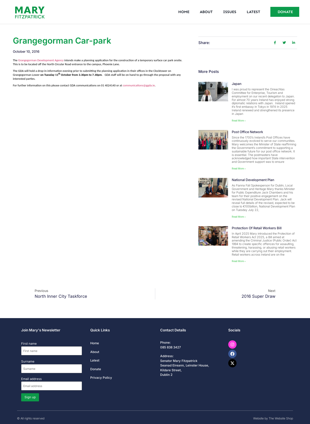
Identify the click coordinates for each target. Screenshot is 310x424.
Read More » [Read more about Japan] (239, 120)
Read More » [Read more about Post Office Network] (239, 168)
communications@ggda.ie (139, 85)
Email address (51, 383)
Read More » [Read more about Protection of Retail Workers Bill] (239, 261)
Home (183, 12)
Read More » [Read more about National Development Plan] (239, 216)
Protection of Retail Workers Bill (257, 228)
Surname (27, 361)
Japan (237, 84)
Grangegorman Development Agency (40, 60)
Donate (95, 369)
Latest (253, 12)
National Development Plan (253, 180)
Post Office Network (247, 132)
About (206, 12)
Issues (229, 12)
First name (29, 344)
